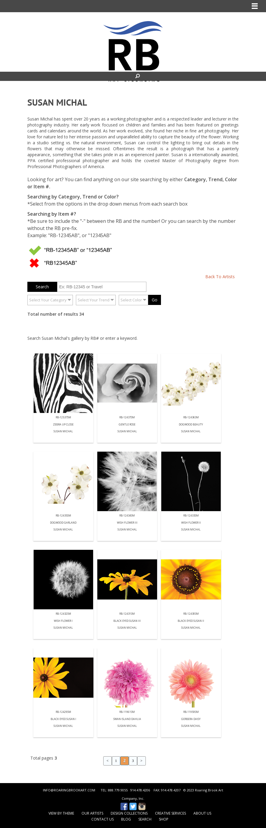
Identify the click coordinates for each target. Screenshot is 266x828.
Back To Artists (220, 276)
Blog (126, 819)
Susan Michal (63, 431)
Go (154, 300)
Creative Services (170, 813)
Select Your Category (48, 300)
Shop (163, 819)
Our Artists (92, 813)
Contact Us (102, 819)
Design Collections (129, 813)
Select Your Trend (93, 300)
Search (144, 819)
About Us (202, 813)
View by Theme (61, 813)
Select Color (131, 300)
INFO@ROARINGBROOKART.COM (69, 790)
